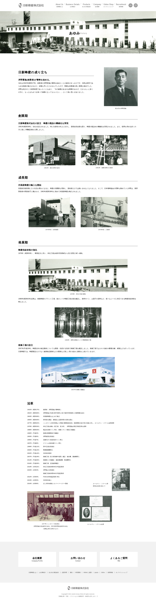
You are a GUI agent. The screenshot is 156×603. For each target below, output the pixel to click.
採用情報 (110, 572)
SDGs (103, 572)
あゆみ (96, 572)
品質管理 (64, 572)
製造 (71, 572)
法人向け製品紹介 (54, 572)
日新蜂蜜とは (32, 572)
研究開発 (78, 572)
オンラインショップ (121, 572)
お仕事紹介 (42, 572)
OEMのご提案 (87, 572)
